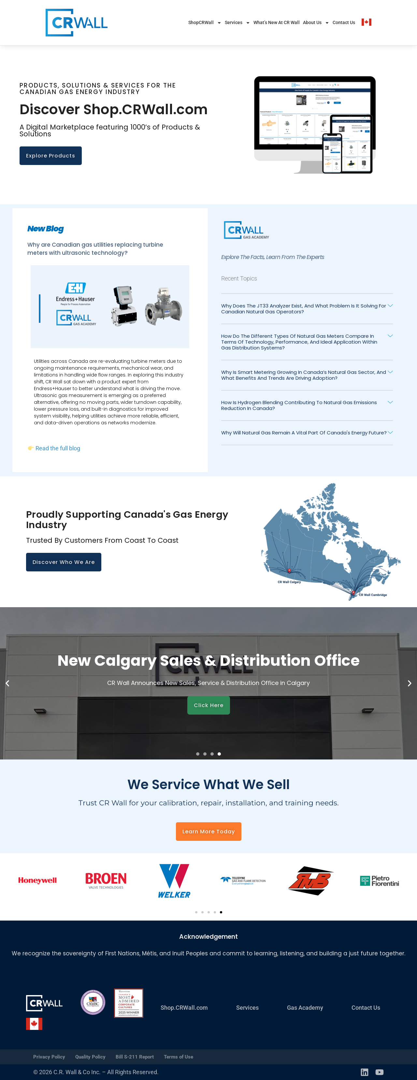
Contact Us (344, 22)
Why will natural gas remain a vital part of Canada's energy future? (304, 432)
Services (237, 22)
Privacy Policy (49, 1057)
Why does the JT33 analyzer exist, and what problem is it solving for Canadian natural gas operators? (303, 308)
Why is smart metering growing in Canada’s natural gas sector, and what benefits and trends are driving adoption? (303, 375)
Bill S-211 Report (135, 1057)
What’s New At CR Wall (276, 22)
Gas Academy (305, 1007)
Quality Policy (90, 1057)
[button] (307, 309)
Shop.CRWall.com (184, 1007)
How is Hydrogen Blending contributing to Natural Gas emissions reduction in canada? (299, 405)
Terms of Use (178, 1057)
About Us (316, 22)
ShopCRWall (205, 22)
